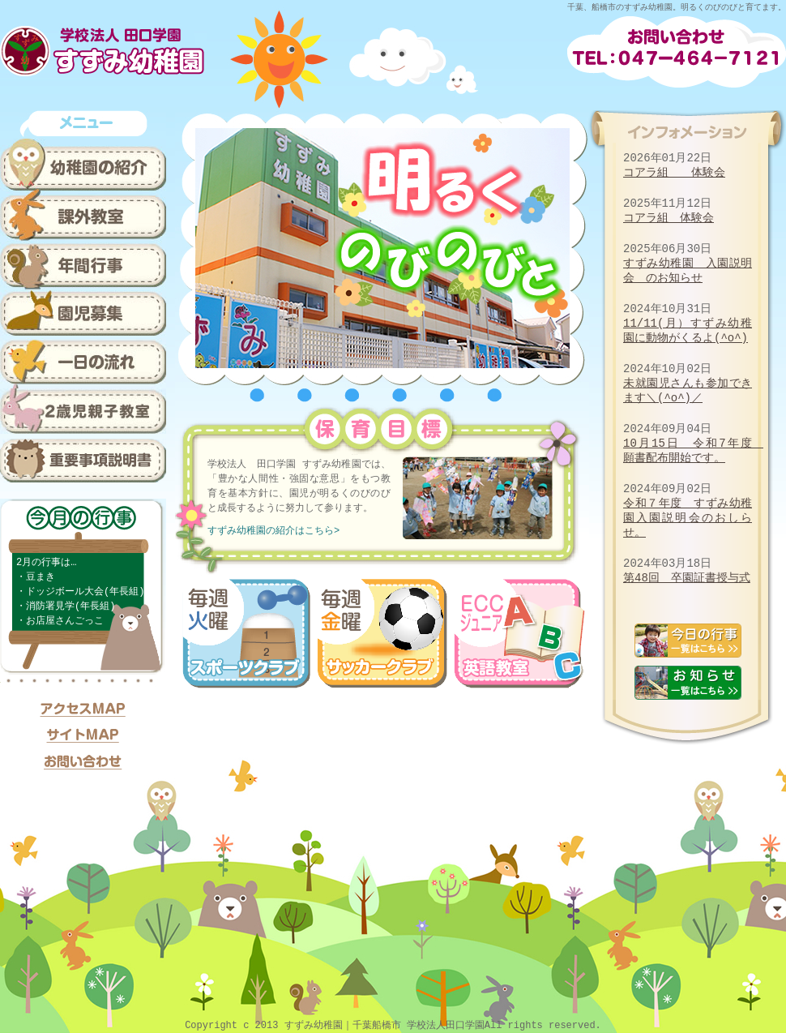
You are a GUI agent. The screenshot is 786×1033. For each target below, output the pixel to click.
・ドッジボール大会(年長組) (80, 591)
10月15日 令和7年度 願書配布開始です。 (693, 450)
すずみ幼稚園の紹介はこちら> (273, 531)
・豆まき (35, 577)
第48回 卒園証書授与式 (686, 577)
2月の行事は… (46, 562)
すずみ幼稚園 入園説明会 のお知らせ (687, 270)
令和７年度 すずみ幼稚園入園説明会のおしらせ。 (687, 517)
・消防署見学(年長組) (65, 606)
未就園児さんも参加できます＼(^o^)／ (687, 390)
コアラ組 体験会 (674, 172)
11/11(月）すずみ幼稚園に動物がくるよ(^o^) (687, 330)
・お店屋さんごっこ (60, 621)
